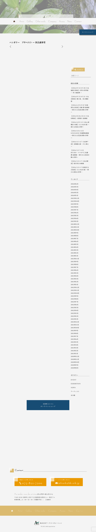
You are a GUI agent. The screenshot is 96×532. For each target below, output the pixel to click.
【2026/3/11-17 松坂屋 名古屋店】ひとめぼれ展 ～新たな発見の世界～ (80, 169)
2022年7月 (74, 302)
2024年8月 (74, 236)
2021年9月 (74, 330)
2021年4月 (74, 345)
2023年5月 (74, 273)
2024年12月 (75, 224)
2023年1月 (74, 284)
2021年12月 (75, 322)
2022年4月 (74, 310)
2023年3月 (74, 279)
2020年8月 (74, 368)
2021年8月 (74, 333)
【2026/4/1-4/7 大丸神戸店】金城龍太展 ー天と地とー (80, 144)
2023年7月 (74, 267)
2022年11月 (75, 290)
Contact (78, 21)
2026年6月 (74, 184)
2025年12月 (75, 198)
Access (62, 21)
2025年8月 (74, 207)
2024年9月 (74, 233)
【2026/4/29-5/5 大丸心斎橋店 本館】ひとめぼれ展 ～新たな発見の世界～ (80, 124)
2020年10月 (75, 362)
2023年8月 (74, 264)
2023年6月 (74, 270)
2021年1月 (74, 353)
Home (14, 21)
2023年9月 (74, 261)
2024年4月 (74, 247)
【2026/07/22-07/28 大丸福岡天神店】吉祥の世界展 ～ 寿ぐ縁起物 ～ (80, 90)
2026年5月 (74, 187)
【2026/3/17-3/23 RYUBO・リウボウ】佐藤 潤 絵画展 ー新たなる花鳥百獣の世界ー (80, 153)
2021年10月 (75, 328)
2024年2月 (74, 253)
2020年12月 (75, 356)
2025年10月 (75, 201)
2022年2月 (74, 316)
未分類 (73, 395)
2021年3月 (74, 348)
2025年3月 (74, 221)
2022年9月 (74, 296)
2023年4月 (74, 276)
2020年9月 (74, 365)
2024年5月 (74, 244)
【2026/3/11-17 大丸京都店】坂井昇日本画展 (79, 162)
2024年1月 (74, 256)
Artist (21, 21)
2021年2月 (74, 351)
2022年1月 (74, 319)
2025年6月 (74, 213)
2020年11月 (75, 359)
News (69, 21)
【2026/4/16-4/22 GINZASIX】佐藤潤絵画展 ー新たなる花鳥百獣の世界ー (80, 134)
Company (52, 21)
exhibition (76, 384)
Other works (41, 21)
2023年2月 (74, 282)
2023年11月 (75, 259)
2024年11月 (75, 227)
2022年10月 (75, 293)
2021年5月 (74, 342)
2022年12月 (75, 287)
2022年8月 (74, 299)
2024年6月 (74, 241)
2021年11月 (75, 325)
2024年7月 (74, 238)
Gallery (30, 21)
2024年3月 (74, 250)
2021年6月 (74, 339)
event (73, 380)
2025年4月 (74, 218)
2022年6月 (74, 305)
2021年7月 (74, 336)
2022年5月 (74, 307)
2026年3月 (74, 192)
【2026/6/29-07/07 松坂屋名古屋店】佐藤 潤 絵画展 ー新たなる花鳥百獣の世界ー (80, 108)
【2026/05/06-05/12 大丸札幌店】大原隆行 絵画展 (80, 117)
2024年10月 (75, 230)
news (73, 387)
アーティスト (75, 391)
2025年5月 (74, 215)
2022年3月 (74, 313)
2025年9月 (74, 204)
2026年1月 (74, 195)
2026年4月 (74, 190)
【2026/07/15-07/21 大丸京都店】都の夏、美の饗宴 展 (80, 99)
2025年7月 (74, 210)
